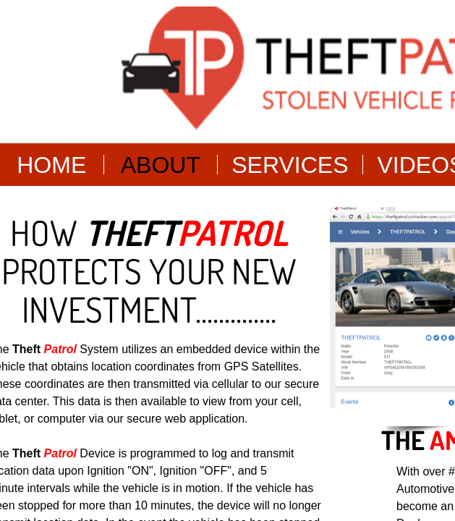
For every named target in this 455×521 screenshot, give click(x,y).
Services (289, 165)
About (160, 165)
